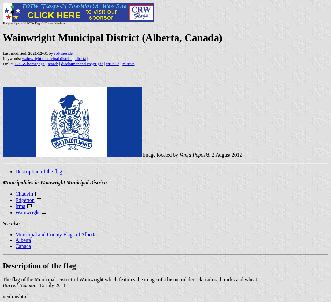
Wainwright (28, 212)
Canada (23, 246)
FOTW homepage (29, 63)
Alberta (23, 240)
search (53, 63)
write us (113, 63)
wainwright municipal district (47, 58)
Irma (20, 206)
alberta (80, 58)
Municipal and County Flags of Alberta (56, 234)
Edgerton (25, 200)
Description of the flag (39, 171)
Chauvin (24, 194)
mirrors (128, 63)
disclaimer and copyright (82, 63)
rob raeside (63, 53)
